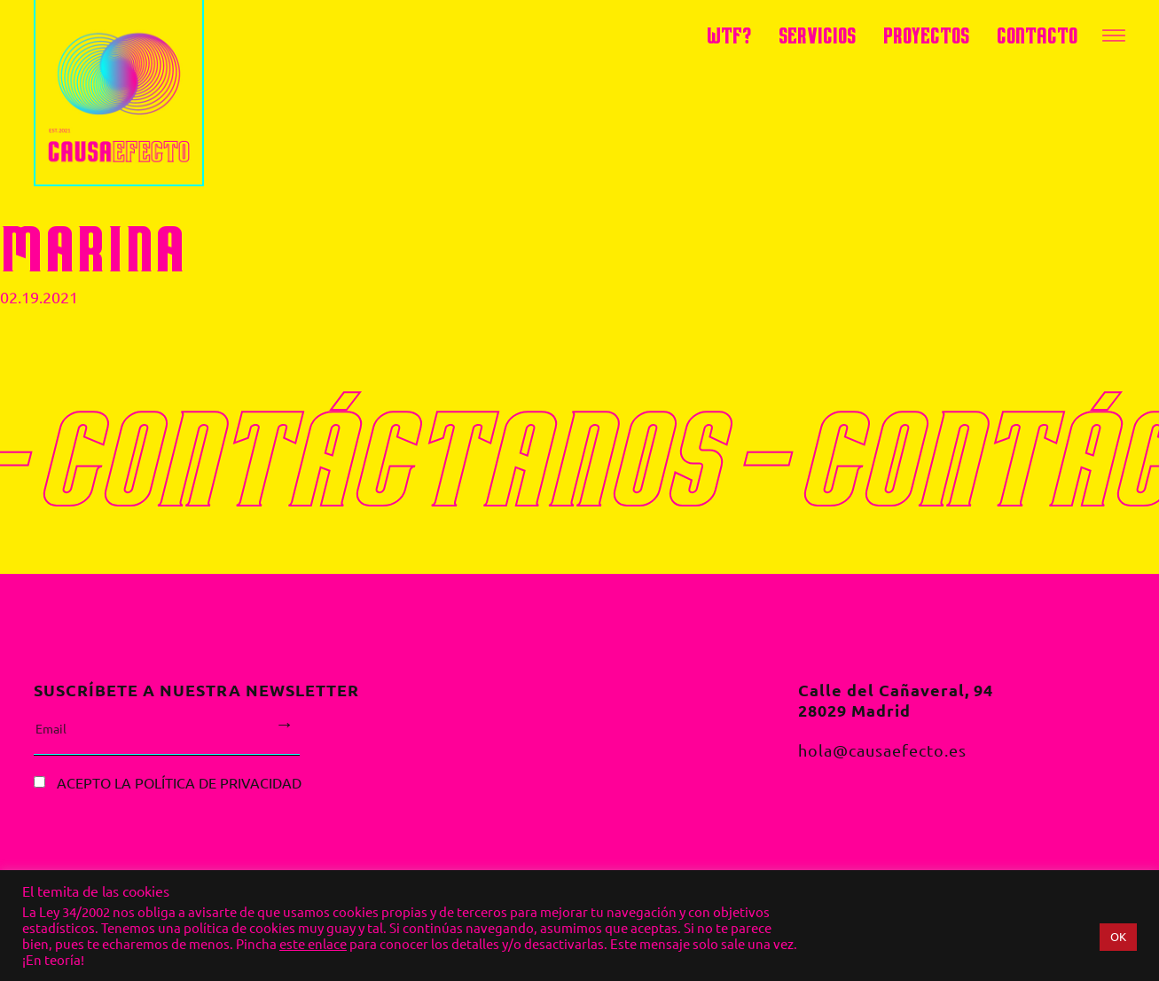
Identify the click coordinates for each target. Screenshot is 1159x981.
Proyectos (926, 35)
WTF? (729, 35)
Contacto (1037, 35)
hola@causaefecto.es (882, 750)
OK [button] (1118, 936)
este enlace (313, 944)
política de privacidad (218, 782)
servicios (817, 35)
